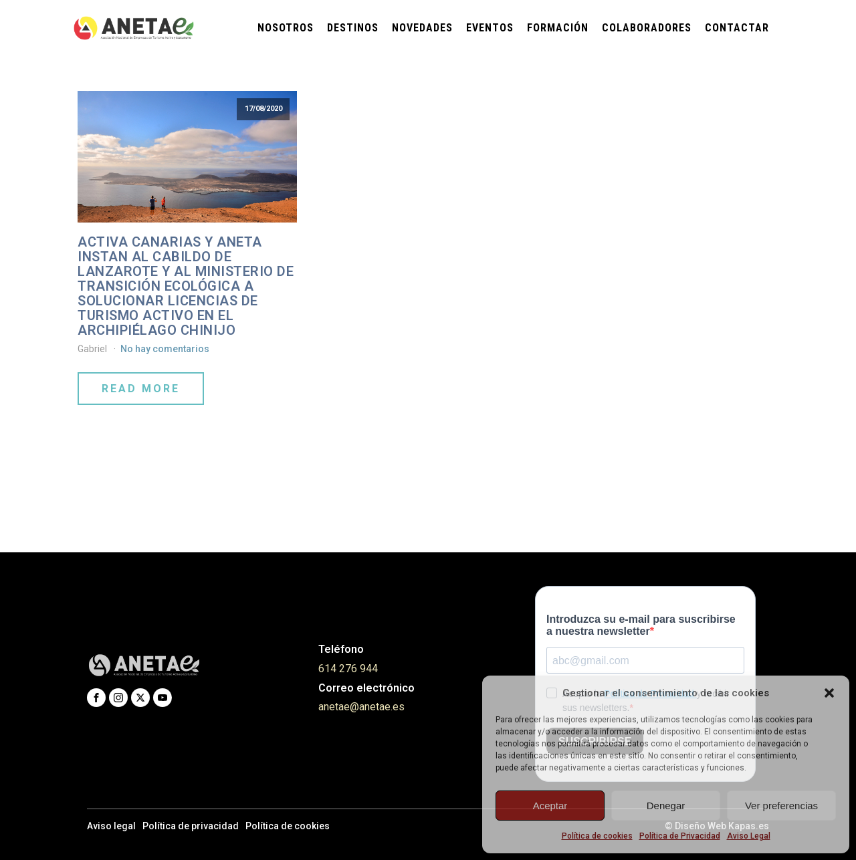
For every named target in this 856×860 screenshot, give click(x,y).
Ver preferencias (781, 805)
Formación (557, 27)
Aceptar (550, 805)
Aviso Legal (748, 836)
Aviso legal (111, 826)
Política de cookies (597, 836)
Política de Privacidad (679, 836)
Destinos (353, 27)
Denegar (666, 805)
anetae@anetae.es (361, 706)
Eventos (490, 27)
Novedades (422, 27)
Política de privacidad (190, 826)
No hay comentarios (164, 348)
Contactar (737, 27)
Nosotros (285, 27)
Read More (141, 388)
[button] (829, 693)
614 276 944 (348, 668)
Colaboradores (646, 27)
